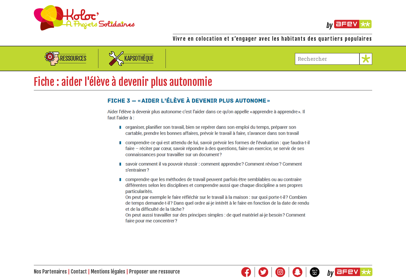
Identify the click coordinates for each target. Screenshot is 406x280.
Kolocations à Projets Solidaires (203, 18)
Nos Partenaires (50, 271)
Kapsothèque (138, 58)
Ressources (73, 58)
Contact (79, 271)
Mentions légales (108, 271)
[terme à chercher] (327, 59)
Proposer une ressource (154, 271)
